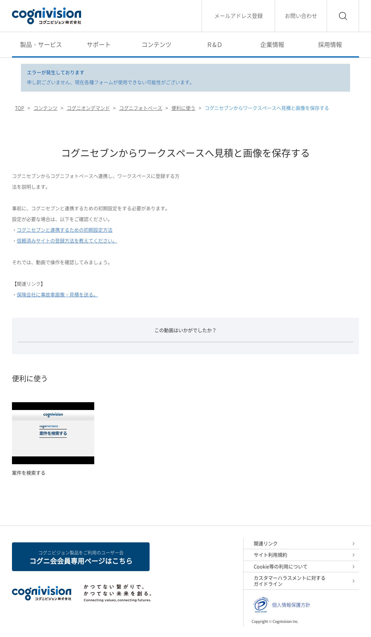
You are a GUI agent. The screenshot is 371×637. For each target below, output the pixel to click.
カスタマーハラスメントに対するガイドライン (290, 581)
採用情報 (330, 44)
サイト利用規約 (270, 555)
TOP (19, 107)
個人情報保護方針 (291, 605)
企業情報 (272, 44)
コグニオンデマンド (88, 107)
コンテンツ (156, 44)
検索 (343, 16)
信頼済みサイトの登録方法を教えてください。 (67, 240)
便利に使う (183, 107)
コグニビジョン (46, 16)
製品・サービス (41, 44)
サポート (99, 44)
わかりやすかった (143, 351)
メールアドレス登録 (238, 16)
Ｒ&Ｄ (214, 44)
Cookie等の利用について (281, 566)
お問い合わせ (301, 16)
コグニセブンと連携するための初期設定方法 (64, 229)
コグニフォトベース (140, 107)
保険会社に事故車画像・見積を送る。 (57, 294)
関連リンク (266, 543)
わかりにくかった (227, 351)
